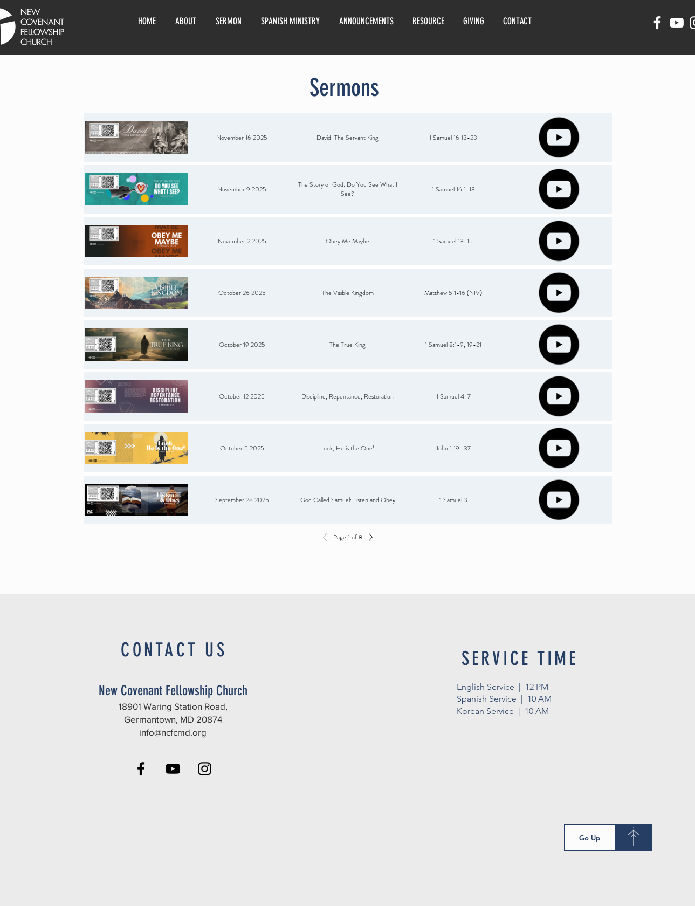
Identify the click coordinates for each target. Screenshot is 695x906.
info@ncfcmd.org (173, 732)
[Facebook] (657, 22)
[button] (428, 21)
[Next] (367, 537)
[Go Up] (589, 837)
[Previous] (327, 537)
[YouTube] (676, 22)
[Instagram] (205, 769)
